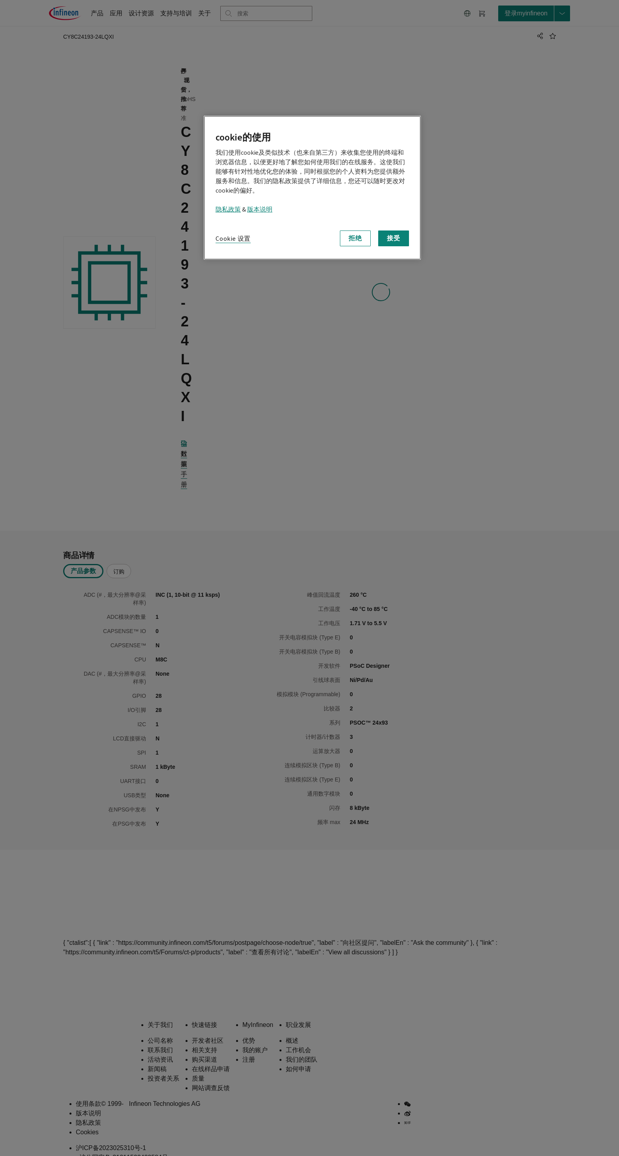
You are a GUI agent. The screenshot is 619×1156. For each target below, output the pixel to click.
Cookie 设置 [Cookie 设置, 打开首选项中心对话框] (233, 238)
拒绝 (355, 238)
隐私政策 (228, 209)
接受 (393, 238)
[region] (312, 188)
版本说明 (259, 209)
